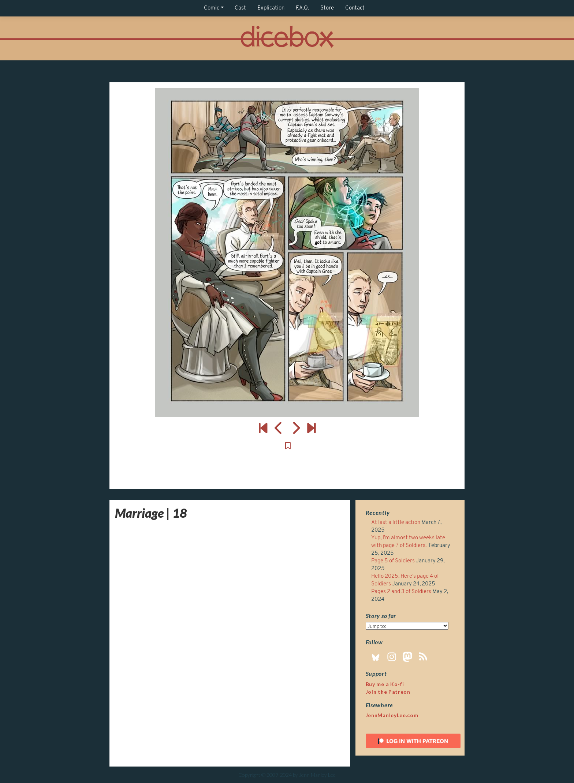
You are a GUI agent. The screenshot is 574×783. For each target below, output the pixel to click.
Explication (270, 8)
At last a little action (395, 522)
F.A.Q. (302, 8)
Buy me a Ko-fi (385, 684)
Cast (240, 8)
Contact (355, 8)
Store (327, 8)
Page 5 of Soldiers (393, 561)
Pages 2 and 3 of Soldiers (401, 592)
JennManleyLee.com (392, 715)
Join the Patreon (388, 692)
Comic (211, 8)
